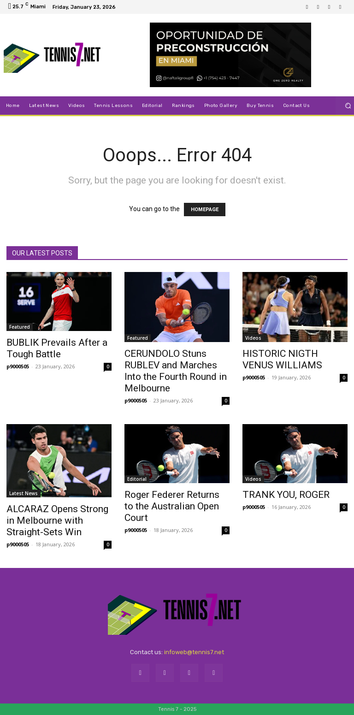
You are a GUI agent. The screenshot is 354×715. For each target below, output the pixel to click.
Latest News (23, 493)
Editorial (137, 479)
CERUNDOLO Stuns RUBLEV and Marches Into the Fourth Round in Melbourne (175, 371)
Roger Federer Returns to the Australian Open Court (171, 506)
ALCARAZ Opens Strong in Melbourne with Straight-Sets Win (57, 520)
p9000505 (17, 366)
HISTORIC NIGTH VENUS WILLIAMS (282, 359)
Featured (19, 327)
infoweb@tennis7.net (194, 652)
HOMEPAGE (204, 210)
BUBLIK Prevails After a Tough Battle (56, 348)
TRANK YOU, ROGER (286, 494)
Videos (253, 338)
